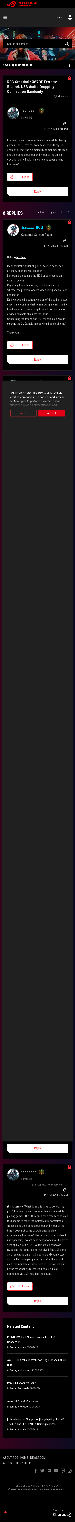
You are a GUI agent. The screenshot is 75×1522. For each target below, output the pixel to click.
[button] (12, 177)
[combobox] (37, 43)
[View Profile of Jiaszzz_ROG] (32, 227)
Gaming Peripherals (19, 1388)
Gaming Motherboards (18, 64)
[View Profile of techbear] (28, 110)
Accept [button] (52, 413)
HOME (24, 1458)
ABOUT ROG (10, 1458)
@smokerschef (16, 1206)
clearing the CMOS (17, 323)
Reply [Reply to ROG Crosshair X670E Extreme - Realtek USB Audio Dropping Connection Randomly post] (37, 191)
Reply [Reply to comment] (37, 360)
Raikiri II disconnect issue (21, 1383)
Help (59, 17)
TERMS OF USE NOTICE (27, 1485)
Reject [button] (22, 413)
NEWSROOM (38, 1458)
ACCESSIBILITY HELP (17, 1463)
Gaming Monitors (18, 1347)
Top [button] (5, 1512)
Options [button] (69, 65)
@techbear (20, 257)
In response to (49, 1184)
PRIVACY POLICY (49, 1485)
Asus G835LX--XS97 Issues (22, 1401)
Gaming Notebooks (19, 1406)
